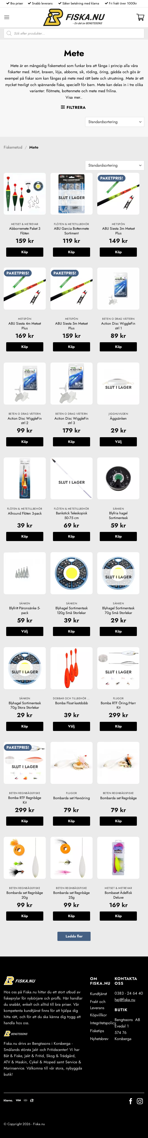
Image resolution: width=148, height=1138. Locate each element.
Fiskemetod (13, 147)
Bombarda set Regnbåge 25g (71, 895)
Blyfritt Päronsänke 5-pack (24, 610)
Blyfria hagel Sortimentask (118, 515)
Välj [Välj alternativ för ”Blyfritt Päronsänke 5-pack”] (24, 631)
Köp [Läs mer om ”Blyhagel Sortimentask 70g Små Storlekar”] (118, 631)
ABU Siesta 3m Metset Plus (118, 230)
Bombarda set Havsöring (71, 798)
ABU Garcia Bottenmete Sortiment (71, 230)
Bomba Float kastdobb (71, 703)
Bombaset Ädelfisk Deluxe (118, 895)
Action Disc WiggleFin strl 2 (25, 420)
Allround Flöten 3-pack (25, 513)
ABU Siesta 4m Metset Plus (24, 325)
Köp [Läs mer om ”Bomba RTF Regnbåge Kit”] (24, 821)
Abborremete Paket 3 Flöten (24, 230)
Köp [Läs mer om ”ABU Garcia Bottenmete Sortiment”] (71, 252)
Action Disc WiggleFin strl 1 (118, 325)
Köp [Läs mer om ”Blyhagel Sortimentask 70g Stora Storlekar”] (24, 726)
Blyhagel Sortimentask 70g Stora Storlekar (25, 705)
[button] (7, 17)
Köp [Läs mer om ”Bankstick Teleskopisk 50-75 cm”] (71, 536)
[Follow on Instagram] (140, 1101)
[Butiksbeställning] (114, 122)
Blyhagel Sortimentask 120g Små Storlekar (71, 610)
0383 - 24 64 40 (129, 993)
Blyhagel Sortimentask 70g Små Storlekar (118, 610)
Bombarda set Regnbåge (118, 798)
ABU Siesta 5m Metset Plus (71, 325)
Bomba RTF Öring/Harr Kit (118, 705)
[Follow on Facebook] (131, 1101)
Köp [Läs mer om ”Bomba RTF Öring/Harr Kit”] (118, 726)
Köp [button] (24, 252)
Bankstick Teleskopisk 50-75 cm (71, 515)
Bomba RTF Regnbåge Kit (24, 800)
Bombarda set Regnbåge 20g (24, 895)
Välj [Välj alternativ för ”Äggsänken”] (118, 441)
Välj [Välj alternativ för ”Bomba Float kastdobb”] (71, 726)
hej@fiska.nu (125, 999)
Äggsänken (118, 418)
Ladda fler (74, 936)
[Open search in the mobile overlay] (74, 33)
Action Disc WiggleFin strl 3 (71, 420)
